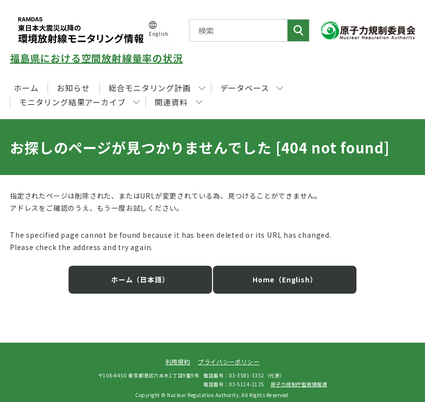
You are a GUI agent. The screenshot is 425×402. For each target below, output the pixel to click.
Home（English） (276, 272)
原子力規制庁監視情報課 (299, 376)
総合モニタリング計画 (157, 88)
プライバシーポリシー (229, 355)
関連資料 (178, 102)
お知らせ (73, 88)
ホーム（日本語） (149, 272)
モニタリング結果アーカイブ (79, 102)
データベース (252, 88)
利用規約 (177, 355)
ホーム (26, 88)
